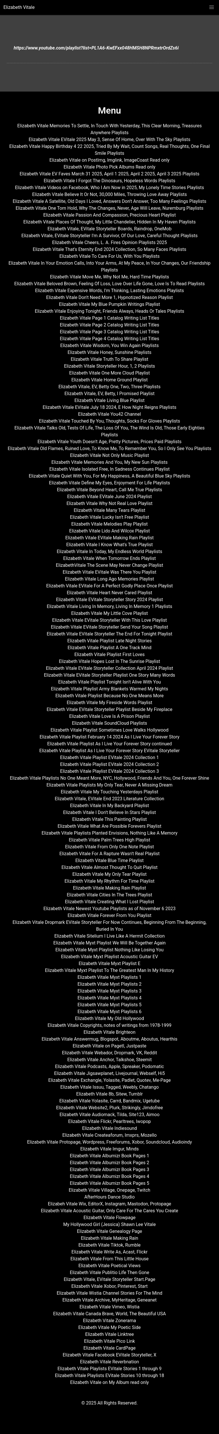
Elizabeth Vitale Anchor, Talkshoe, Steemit (109, 1059)
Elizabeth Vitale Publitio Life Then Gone (109, 1272)
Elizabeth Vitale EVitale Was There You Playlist (109, 572)
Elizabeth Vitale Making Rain (109, 1238)
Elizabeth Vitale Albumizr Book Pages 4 (109, 1176)
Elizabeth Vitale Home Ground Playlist (109, 380)
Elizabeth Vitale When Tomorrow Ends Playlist (109, 558)
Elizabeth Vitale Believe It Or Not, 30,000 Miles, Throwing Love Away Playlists (109, 194)
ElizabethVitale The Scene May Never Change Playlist (109, 565)
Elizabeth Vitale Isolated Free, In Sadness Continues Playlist (109, 469)
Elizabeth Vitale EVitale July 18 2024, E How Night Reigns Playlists (110, 407)
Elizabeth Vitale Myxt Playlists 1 (110, 977)
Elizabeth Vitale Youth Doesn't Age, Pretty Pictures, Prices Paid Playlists (110, 441)
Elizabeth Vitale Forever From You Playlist (109, 915)
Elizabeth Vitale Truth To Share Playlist (109, 359)
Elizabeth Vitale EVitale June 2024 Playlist (109, 496)
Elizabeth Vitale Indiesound (109, 1128)
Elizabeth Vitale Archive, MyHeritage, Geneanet (109, 1300)
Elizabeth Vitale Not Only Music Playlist (109, 455)
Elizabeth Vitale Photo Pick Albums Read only (109, 167)
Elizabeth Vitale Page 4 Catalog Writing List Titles (109, 338)
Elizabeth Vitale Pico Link (109, 1341)
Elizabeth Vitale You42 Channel (109, 414)
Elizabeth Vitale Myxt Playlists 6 (110, 1011)
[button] (211, 7)
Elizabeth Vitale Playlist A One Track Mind (109, 647)
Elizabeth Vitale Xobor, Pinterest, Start (109, 1286)
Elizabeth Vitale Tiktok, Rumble (109, 1245)
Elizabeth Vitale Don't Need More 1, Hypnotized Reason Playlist (109, 297)
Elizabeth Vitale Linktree (109, 1334)
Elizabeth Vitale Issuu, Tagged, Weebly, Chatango (109, 1087)
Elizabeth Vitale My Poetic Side (109, 1327)
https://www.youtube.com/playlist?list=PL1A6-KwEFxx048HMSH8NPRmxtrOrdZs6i (96, 48)
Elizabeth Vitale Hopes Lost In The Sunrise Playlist (109, 661)
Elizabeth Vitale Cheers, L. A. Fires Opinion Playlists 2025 (109, 242)
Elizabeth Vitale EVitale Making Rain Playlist (109, 537)
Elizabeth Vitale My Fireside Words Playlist (109, 702)
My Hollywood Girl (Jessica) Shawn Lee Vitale (109, 1224)
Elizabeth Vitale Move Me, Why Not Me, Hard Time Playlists (109, 277)
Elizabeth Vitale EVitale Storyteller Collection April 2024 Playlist (109, 668)
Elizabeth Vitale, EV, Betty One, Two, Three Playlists (109, 386)
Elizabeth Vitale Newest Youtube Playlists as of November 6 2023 (109, 908)
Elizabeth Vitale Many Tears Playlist (109, 510)
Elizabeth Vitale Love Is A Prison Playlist (109, 716)
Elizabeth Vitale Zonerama (109, 1320)
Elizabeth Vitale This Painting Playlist (109, 819)
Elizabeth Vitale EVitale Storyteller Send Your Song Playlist (109, 627)
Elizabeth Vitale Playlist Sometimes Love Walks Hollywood (109, 730)
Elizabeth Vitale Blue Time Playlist (109, 860)
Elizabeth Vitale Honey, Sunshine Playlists (109, 352)
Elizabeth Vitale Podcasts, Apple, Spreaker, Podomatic (109, 1066)
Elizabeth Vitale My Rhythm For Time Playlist (109, 881)
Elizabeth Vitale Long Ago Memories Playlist (109, 579)
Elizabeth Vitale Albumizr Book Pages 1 (109, 1155)
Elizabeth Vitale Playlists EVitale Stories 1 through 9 (109, 1368)
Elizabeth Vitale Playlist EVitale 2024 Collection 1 (109, 757)
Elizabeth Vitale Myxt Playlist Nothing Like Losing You (109, 949)
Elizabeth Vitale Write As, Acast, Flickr (110, 1252)
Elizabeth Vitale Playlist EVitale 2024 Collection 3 (109, 771)
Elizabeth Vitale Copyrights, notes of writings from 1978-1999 (109, 1025)
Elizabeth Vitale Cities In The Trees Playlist (109, 895)
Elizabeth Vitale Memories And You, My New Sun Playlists (109, 462)
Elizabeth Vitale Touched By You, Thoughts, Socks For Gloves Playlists (109, 421)
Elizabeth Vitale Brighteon (109, 1032)
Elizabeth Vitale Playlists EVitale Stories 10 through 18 (109, 1375)
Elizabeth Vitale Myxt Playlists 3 (110, 991)
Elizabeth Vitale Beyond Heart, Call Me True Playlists (109, 489)
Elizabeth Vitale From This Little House (109, 1258)
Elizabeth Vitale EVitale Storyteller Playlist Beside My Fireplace (110, 709)
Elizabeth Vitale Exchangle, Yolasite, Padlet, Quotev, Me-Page (109, 1080)
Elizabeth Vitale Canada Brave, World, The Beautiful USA (109, 1313)
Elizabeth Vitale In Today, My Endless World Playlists (109, 551)
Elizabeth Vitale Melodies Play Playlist (109, 524)
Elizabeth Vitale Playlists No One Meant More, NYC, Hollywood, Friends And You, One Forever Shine (109, 778)
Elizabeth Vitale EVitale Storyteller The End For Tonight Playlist (109, 634)
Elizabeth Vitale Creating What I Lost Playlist (109, 901)
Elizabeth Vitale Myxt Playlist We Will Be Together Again (109, 943)
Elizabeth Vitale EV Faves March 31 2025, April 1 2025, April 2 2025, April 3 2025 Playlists (110, 174)
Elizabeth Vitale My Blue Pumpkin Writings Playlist (109, 304)
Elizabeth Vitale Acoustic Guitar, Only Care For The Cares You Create (109, 1210)
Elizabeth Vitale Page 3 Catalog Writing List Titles (109, 331)
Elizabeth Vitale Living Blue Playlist (109, 400)
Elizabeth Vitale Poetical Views (109, 1265)
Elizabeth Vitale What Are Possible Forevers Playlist (109, 826)
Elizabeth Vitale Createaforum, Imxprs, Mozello (109, 1135)
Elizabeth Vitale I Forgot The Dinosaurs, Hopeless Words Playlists (109, 180)
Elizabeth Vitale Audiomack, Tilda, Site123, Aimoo (110, 1114)
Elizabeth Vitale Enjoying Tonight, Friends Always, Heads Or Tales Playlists (109, 311)
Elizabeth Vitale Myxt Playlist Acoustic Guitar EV (109, 956)
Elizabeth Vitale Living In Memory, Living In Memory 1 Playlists (109, 606)
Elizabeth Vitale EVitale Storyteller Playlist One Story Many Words (109, 675)
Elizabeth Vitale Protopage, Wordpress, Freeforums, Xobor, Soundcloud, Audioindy (109, 1142)
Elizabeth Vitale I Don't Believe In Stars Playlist (109, 812)
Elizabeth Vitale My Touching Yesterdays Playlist (109, 792)
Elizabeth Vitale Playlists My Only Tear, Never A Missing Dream (109, 785)
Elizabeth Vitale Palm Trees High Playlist (109, 840)
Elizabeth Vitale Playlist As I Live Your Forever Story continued (109, 743)
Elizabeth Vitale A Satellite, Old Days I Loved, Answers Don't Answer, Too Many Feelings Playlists (109, 201)
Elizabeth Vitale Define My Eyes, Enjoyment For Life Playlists (109, 483)
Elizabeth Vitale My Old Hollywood (109, 1018)
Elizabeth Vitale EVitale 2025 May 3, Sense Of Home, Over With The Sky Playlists (109, 139)
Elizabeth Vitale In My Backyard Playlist (109, 805)
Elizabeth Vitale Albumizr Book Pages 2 (109, 1162)
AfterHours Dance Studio (109, 1197)
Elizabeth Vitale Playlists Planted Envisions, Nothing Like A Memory (110, 833)
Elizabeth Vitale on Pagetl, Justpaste (110, 1046)
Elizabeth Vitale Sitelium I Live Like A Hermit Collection (109, 936)
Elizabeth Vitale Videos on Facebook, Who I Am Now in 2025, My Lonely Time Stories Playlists (109, 187)
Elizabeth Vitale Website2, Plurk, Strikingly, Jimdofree (109, 1107)
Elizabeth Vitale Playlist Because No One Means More (109, 695)
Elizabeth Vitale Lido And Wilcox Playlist (109, 531)
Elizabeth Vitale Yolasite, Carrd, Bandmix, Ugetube (109, 1101)
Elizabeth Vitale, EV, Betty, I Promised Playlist (109, 393)
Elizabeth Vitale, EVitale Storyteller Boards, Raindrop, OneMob (110, 228)
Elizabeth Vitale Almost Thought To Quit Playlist (109, 867)
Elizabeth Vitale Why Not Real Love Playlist (109, 503)
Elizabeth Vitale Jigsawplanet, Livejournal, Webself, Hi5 (109, 1073)
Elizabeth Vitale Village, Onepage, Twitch (109, 1190)
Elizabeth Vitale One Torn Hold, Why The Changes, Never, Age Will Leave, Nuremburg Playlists (110, 208)
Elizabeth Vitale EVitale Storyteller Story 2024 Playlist (109, 599)
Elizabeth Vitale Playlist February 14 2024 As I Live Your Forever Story (110, 737)
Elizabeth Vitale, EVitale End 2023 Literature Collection (109, 798)
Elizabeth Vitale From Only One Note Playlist (109, 846)
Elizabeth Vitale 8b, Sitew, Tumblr (109, 1094)
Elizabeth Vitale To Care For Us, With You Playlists (109, 256)
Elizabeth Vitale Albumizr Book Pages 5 (109, 1183)
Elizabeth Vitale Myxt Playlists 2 (110, 984)
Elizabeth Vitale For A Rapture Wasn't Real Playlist (109, 853)
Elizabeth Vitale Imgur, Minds (109, 1149)
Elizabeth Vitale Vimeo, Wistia (109, 1307)
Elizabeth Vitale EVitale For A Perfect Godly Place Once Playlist (109, 586)
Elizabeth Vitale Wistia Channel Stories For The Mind (110, 1293)
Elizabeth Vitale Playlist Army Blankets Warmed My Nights (109, 689)
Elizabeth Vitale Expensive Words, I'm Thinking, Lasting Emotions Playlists (109, 290)
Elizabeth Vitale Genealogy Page (109, 1231)
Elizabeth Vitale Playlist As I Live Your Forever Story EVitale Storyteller (109, 750)
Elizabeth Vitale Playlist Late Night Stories (109, 640)
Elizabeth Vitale (19, 7)
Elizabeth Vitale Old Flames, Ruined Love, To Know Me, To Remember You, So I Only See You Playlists (109, 448)
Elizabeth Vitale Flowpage (109, 1217)
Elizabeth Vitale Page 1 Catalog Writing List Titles (109, 318)
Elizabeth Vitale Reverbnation (109, 1361)
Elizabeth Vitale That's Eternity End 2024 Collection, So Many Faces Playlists (109, 249)
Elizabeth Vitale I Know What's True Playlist (109, 544)
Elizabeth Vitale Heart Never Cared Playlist (109, 592)
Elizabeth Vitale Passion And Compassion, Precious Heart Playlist (109, 215)
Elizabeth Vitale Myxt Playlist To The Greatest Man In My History (109, 970)
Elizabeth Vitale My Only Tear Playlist (109, 874)
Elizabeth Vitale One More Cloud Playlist (109, 373)
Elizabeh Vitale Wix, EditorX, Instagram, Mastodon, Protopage (109, 1204)
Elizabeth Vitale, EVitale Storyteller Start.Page (109, 1279)
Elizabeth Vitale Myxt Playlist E (110, 963)
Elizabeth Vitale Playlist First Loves (109, 654)
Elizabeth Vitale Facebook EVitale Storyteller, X (110, 1355)
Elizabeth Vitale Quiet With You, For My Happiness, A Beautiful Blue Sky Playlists (109, 476)
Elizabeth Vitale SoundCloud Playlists (109, 723)
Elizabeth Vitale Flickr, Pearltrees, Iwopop (109, 1121)
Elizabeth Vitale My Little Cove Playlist (109, 613)
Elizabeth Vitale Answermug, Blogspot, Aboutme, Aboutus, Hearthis (109, 1039)
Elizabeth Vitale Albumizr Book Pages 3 (109, 1169)
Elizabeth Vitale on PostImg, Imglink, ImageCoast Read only (109, 160)
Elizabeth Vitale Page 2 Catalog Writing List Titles (109, 325)
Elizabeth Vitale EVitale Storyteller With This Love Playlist (109, 620)
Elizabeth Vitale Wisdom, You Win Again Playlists (109, 345)
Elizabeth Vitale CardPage (110, 1348)
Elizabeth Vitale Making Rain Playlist (109, 888)
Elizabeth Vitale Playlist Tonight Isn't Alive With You (109, 682)
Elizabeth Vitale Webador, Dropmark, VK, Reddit (109, 1052)
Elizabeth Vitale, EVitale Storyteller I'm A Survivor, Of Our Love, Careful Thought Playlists (109, 235)
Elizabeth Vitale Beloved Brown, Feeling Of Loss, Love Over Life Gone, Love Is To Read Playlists (109, 283)
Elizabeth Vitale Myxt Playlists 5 (110, 1004)
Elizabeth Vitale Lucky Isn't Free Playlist (109, 517)
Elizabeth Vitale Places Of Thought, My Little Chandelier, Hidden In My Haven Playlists (109, 222)
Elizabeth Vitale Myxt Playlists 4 (110, 998)
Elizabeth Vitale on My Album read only (109, 1382)
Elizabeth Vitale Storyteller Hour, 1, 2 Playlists (109, 366)
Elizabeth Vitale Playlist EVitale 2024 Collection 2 (109, 764)
